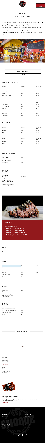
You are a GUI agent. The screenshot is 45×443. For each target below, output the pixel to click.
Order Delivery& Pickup (40, 5)
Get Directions (5, 364)
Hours (28, 16)
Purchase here (5, 402)
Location (22, 16)
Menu (16, 16)
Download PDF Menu (22, 75)
